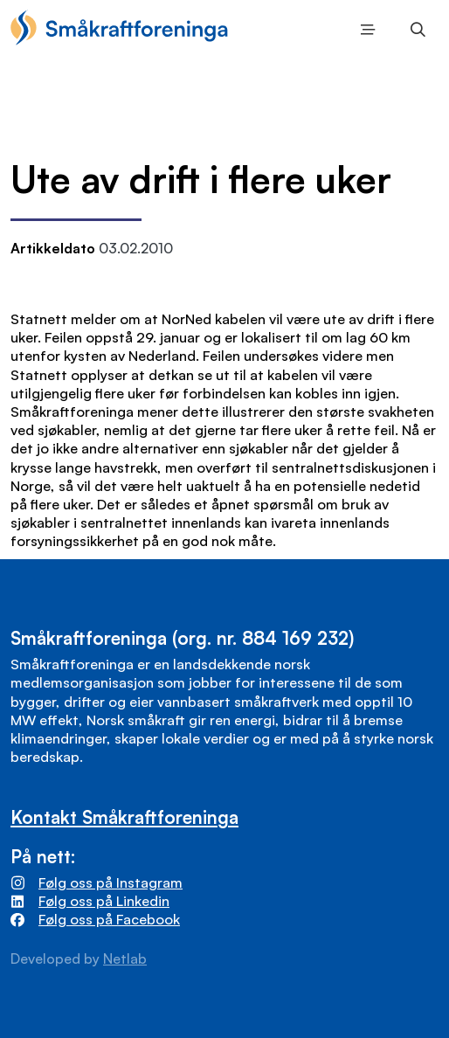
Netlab (125, 958)
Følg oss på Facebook (109, 919)
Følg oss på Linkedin (103, 901)
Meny (365, 31)
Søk (414, 31)
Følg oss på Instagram (110, 882)
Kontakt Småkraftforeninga (124, 817)
